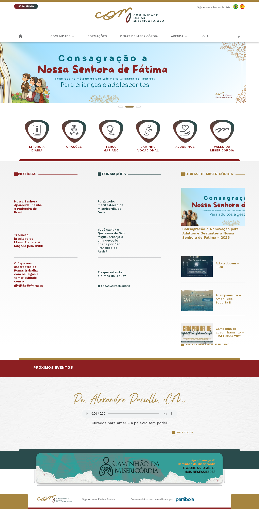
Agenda (177, 36)
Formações (97, 36)
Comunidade (60, 36)
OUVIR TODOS (184, 432)
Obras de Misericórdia (139, 36)
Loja (205, 36)
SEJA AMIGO (26, 6)
